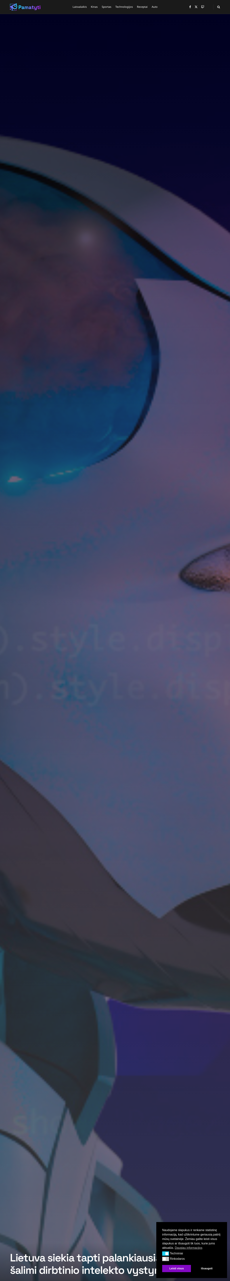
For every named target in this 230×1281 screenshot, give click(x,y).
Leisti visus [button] (176, 1268)
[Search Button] (218, 7)
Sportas (106, 7)
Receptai (142, 7)
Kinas (94, 7)
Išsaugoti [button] (206, 1268)
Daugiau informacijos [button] (188, 1247)
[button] (165, 1253)
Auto (155, 7)
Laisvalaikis (80, 7)
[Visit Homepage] (25, 7)
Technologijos (124, 7)
